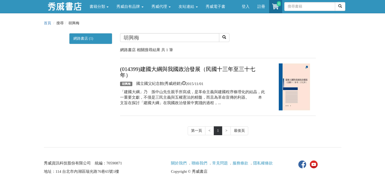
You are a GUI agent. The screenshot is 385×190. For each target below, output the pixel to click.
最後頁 (239, 131)
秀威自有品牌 (130, 6)
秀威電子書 (215, 6)
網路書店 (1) (83, 38)
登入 (246, 6)
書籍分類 (99, 6)
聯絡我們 (199, 163)
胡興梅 (126, 83)
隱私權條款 (263, 163)
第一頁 (196, 131)
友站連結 (188, 6)
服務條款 (240, 163)
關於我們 (179, 163)
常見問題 (220, 163)
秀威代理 (161, 6)
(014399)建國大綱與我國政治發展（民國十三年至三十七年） (187, 72)
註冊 (261, 6)
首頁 (47, 23)
